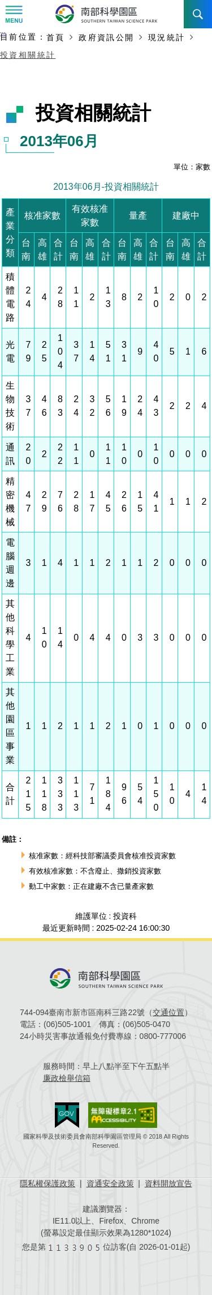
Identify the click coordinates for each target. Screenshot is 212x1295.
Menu (14, 14)
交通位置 (168, 1012)
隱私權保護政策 (47, 1183)
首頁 (55, 37)
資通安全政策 (110, 1183)
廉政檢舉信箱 (66, 1078)
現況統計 (166, 37)
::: (3, 34)
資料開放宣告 (168, 1183)
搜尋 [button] (198, 14)
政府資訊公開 (106, 37)
